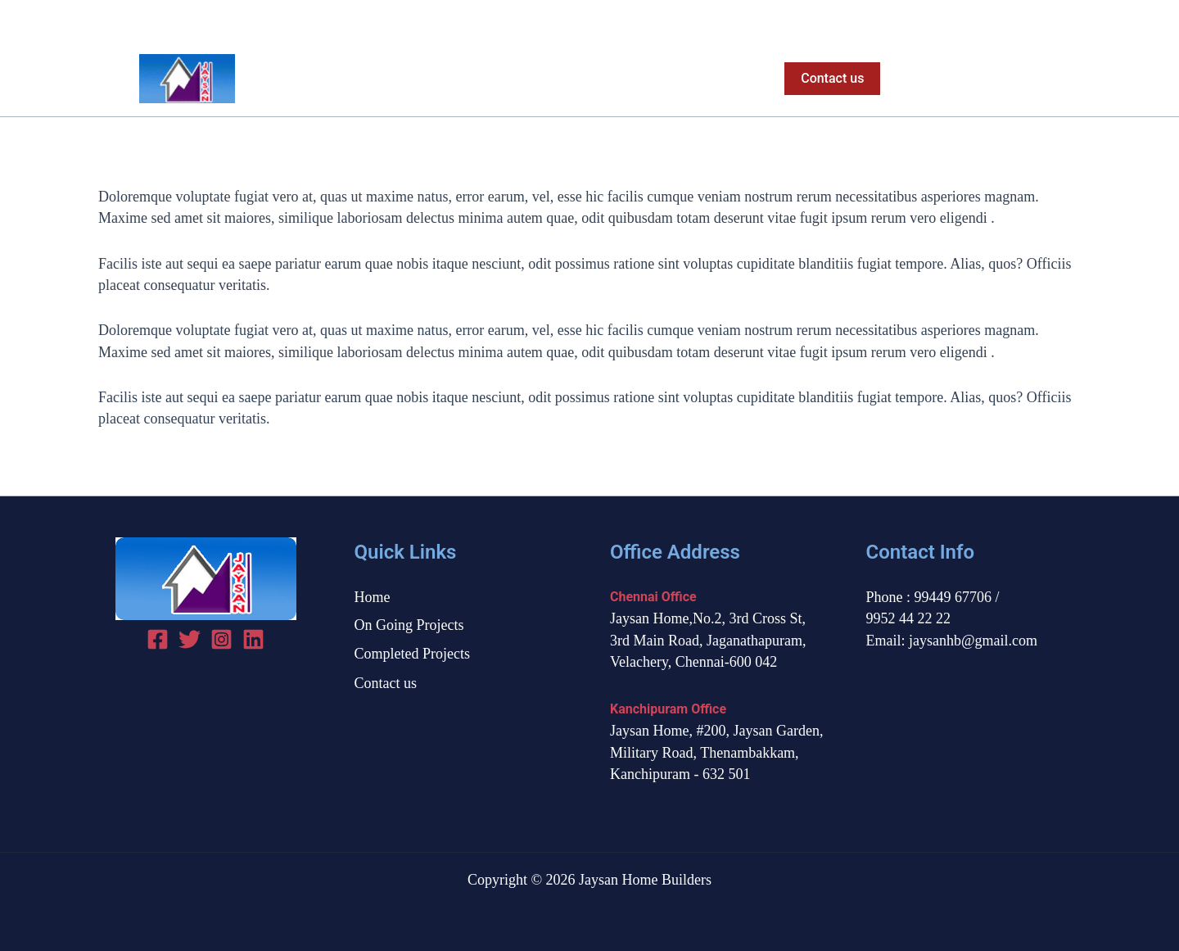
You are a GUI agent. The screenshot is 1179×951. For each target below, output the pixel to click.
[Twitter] (1042, 20)
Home (447, 78)
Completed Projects (691, 78)
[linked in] (253, 639)
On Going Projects (549, 78)
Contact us (386, 683)
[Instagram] (1071, 20)
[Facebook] (1014, 20)
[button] (829, 78)
